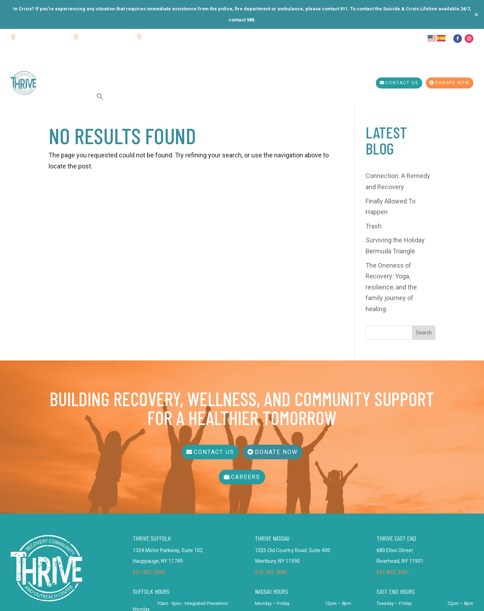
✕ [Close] (476, 14)
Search (424, 258)
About (76, 68)
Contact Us (401, 82)
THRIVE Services (159, 68)
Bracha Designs (346, 598)
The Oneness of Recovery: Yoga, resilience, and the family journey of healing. (391, 212)
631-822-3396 (149, 494)
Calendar (120, 68)
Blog (96, 68)
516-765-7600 (271, 494)
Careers (245, 399)
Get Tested (285, 68)
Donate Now (452, 82)
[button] (100, 96)
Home (54, 68)
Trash (373, 151)
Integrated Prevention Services (229, 68)
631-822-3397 (393, 494)
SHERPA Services (68, 96)
